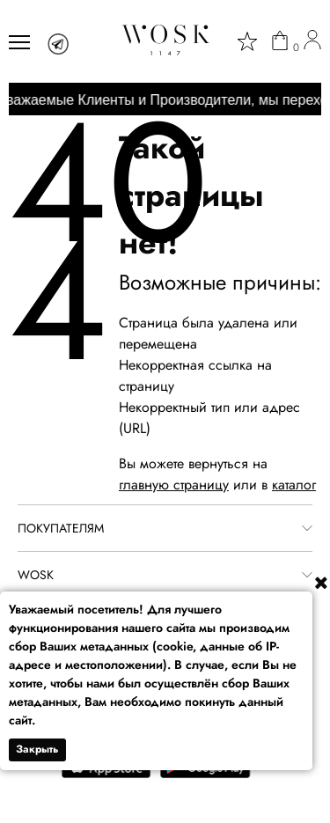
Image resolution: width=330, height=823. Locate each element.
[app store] (106, 774)
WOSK (36, 575)
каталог (294, 484)
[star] (247, 41)
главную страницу (174, 484)
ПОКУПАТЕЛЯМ (61, 528)
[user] (312, 42)
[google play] (205, 774)
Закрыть (37, 749)
